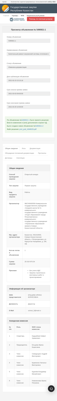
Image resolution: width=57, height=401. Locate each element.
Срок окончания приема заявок (18, 103)
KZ (50, 2)
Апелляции (20, 158)
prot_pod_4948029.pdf (27, 129)
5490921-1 (25, 120)
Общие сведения (11, 148)
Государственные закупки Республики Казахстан (19, 9)
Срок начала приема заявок (17, 90)
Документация (35, 148)
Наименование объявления (17, 50)
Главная (6, 16)
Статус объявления (14, 63)
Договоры (8, 158)
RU (54, 2)
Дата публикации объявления (18, 77)
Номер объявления (14, 37)
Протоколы (42, 153)
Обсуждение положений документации (19, 153)
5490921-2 (39, 126)
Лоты (24, 148)
